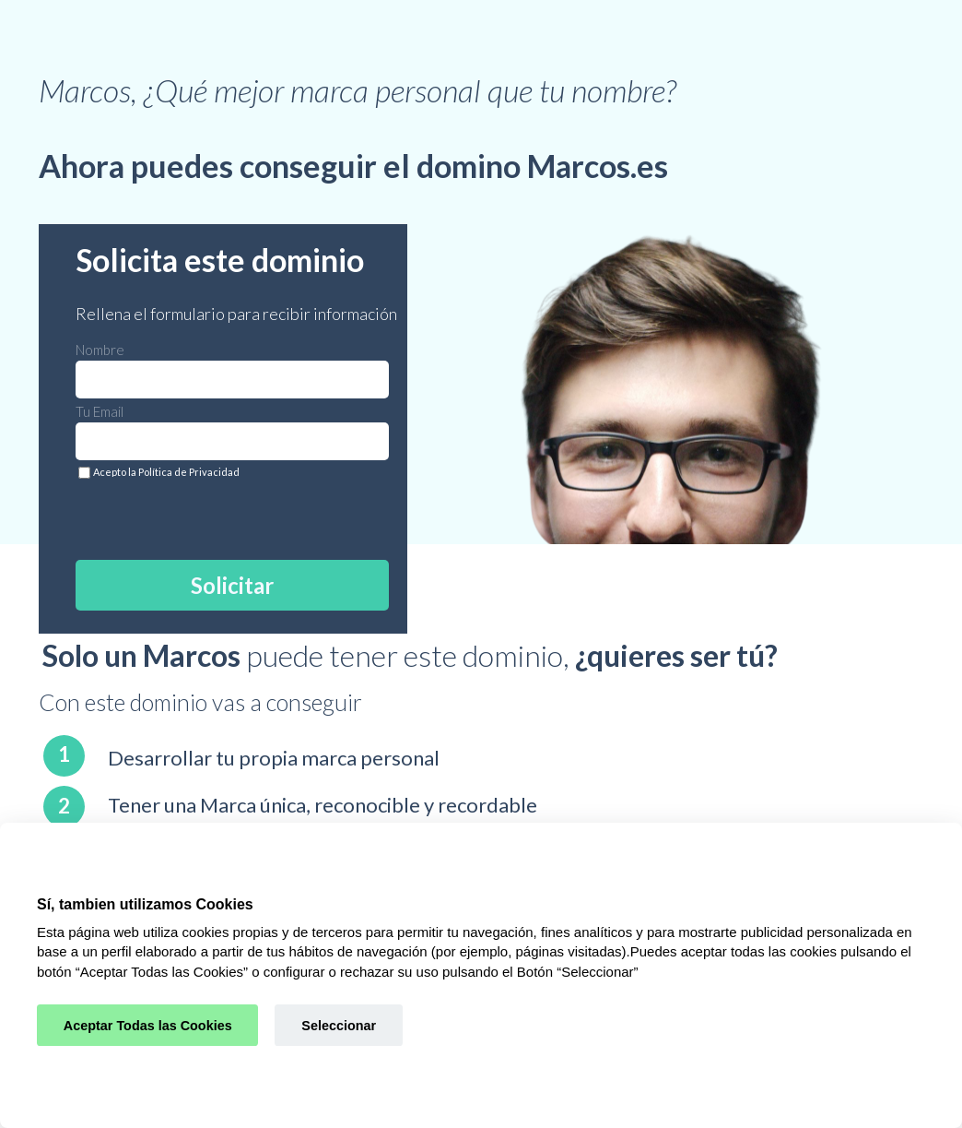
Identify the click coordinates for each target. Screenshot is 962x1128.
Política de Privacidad (189, 472)
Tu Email (99, 412)
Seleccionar (338, 1025)
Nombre (100, 350)
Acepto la (166, 472)
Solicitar (232, 585)
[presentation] (206, 515)
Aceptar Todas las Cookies (148, 1025)
